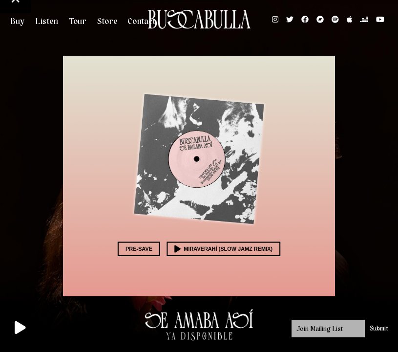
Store (107, 21)
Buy (17, 21)
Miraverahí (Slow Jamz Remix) (220, 239)
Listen (46, 21)
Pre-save (147, 239)
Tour (77, 21)
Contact (141, 21)
